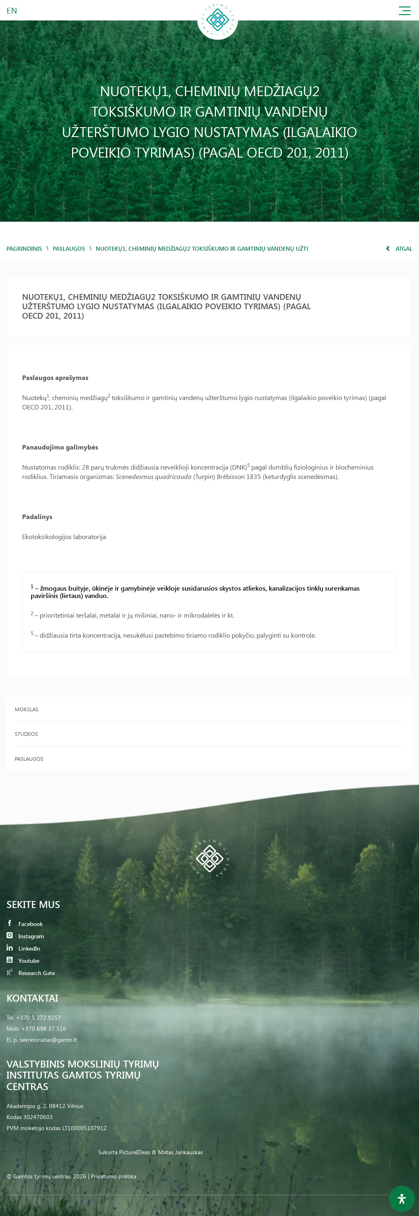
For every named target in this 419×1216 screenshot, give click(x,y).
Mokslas (26, 709)
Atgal (399, 248)
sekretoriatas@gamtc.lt (48, 1039)
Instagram (25, 936)
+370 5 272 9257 (38, 1017)
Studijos (26, 733)
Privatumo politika (113, 1176)
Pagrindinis (24, 248)
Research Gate (31, 973)
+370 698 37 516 (43, 1028)
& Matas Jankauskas (177, 1152)
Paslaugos (69, 248)
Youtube (23, 960)
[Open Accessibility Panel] (402, 1199)
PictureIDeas (134, 1152)
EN (12, 10)
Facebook (25, 924)
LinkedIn (23, 948)
